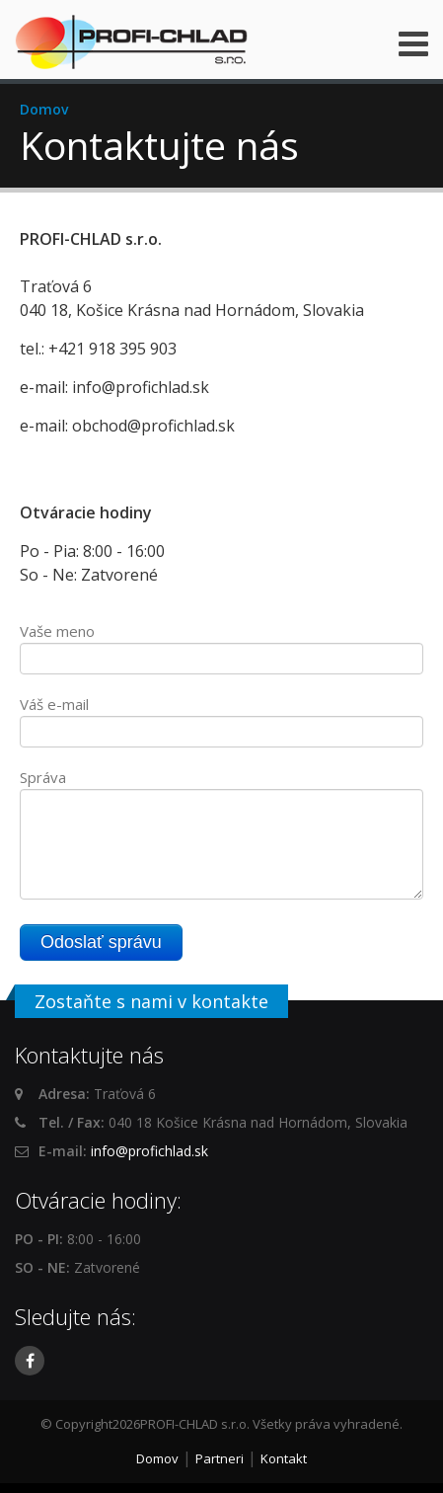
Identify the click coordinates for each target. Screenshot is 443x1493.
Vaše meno (57, 631)
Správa (43, 777)
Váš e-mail (54, 704)
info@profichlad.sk (149, 1150)
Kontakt (283, 1458)
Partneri (219, 1458)
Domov (44, 109)
